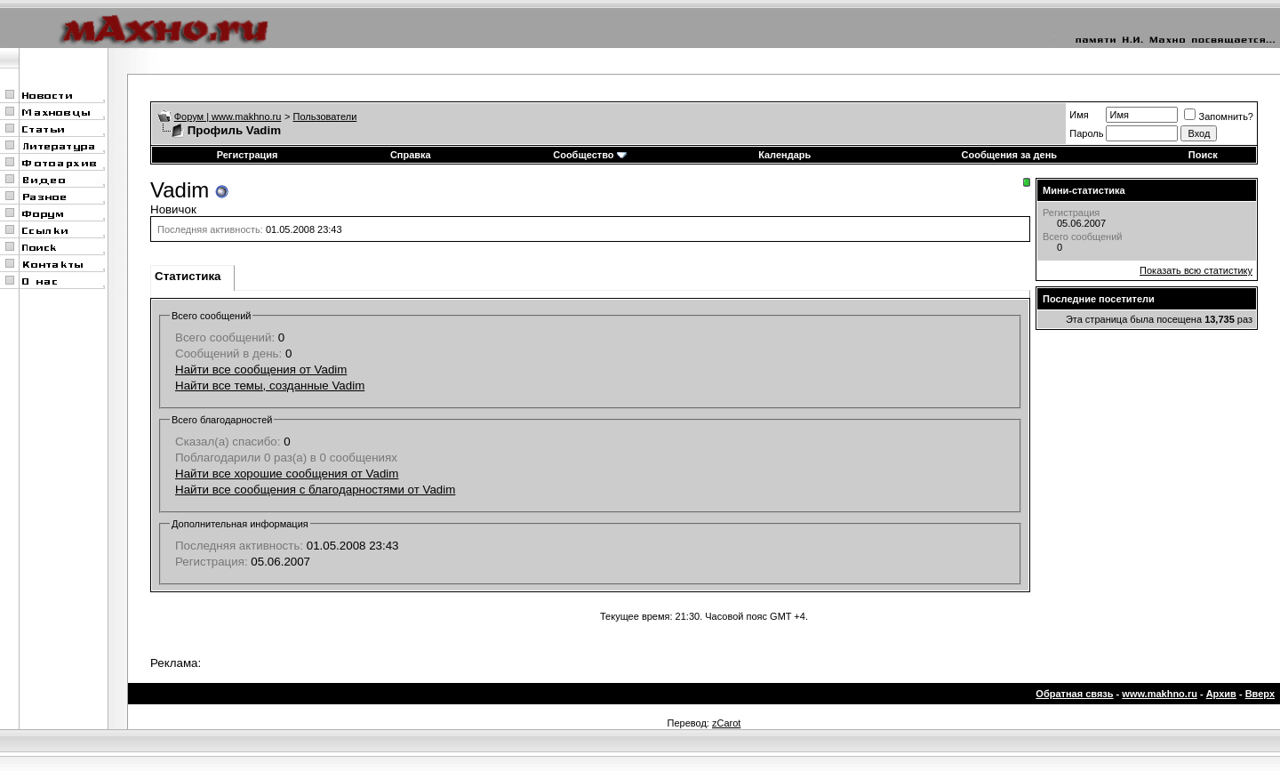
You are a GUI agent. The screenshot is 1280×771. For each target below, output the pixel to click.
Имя (1078, 114)
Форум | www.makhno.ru (228, 116)
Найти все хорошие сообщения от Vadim (286, 473)
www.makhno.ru (1159, 693)
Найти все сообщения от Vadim (261, 369)
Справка (410, 154)
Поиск (1203, 154)
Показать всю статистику (1196, 270)
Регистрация (247, 154)
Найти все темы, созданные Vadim (269, 385)
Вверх (1260, 693)
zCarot (726, 723)
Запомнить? (1218, 116)
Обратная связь (1074, 693)
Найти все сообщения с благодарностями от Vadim (315, 489)
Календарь (784, 154)
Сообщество (589, 154)
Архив (1221, 693)
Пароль (1086, 133)
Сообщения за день (1009, 154)
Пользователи (325, 116)
